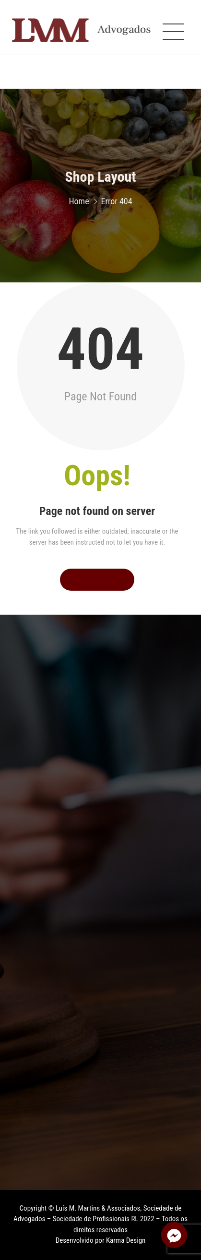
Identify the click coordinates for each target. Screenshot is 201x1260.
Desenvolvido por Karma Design (101, 1240)
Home (79, 203)
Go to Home (97, 579)
